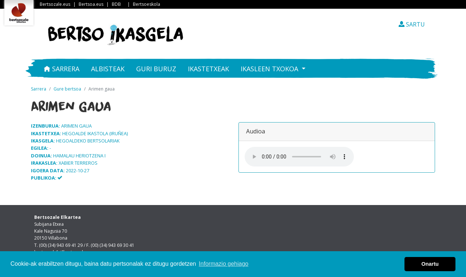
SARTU (412, 24)
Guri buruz (156, 68)
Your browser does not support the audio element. (299, 156)
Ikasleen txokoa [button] (270, 68)
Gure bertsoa (67, 89)
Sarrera (61, 68)
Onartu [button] (430, 264)
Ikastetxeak (208, 68)
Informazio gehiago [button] (223, 264)
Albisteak (108, 68)
